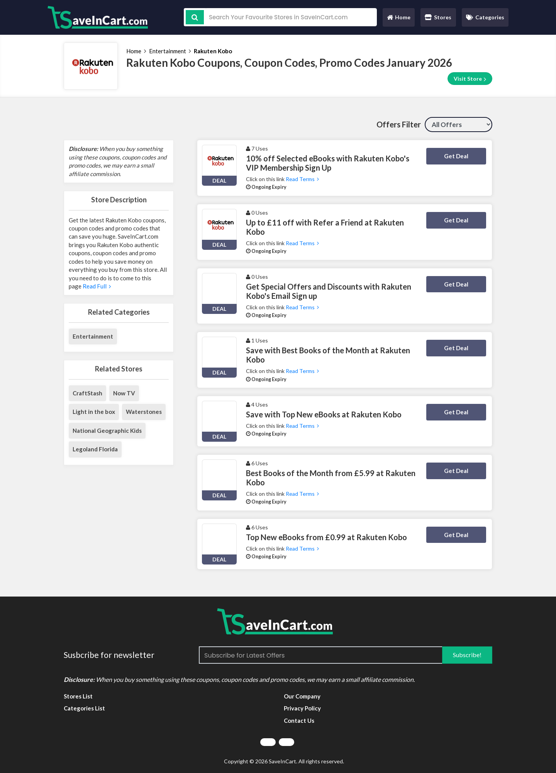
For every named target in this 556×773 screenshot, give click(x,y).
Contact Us (299, 720)
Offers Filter (398, 124)
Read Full (96, 286)
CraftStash (87, 393)
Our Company (302, 696)
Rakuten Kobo (213, 50)
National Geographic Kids (107, 430)
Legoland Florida (95, 449)
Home (398, 19)
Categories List (84, 708)
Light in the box (94, 411)
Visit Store (470, 78)
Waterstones (144, 411)
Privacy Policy (302, 708)
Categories (485, 17)
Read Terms (302, 179)
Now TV (124, 393)
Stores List (78, 696)
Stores (438, 17)
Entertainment (167, 50)
